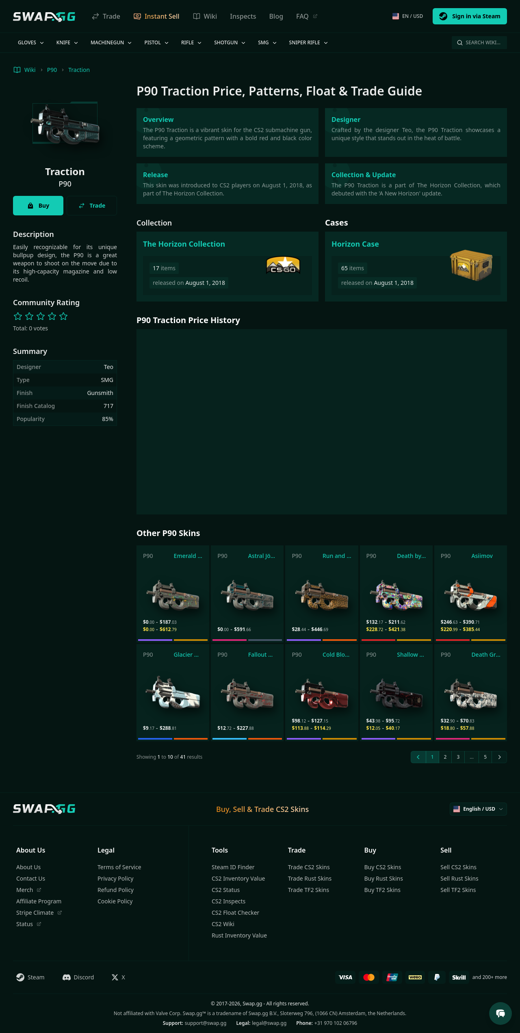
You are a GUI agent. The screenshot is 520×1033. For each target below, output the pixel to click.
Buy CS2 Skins (382, 867)
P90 (52, 70)
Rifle (192, 42)
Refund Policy (116, 890)
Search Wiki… (478, 42)
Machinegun (112, 42)
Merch (28, 890)
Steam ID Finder (233, 867)
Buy (38, 205)
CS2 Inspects (228, 901)
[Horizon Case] (416, 267)
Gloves (31, 42)
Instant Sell (156, 16)
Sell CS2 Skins (458, 867)
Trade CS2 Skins (309, 867)
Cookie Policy (115, 901)
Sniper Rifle (309, 42)
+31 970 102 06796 (335, 1023)
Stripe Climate (39, 912)
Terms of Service (119, 867)
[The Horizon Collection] (227, 267)
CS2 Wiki (223, 924)
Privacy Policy (115, 878)
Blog (276, 16)
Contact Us (30, 878)
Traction (79, 70)
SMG (267, 42)
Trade (105, 16)
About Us (28, 867)
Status (28, 924)
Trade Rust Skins (310, 878)
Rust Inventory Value (239, 935)
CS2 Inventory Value (238, 878)
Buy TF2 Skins (382, 890)
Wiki (205, 16)
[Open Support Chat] (500, 1013)
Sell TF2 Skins (458, 890)
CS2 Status (226, 890)
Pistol (157, 42)
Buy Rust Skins (383, 878)
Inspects (243, 16)
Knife (67, 42)
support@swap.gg (206, 1023)
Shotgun (230, 42)
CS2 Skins (292, 809)
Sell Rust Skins (459, 878)
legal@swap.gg (269, 1023)
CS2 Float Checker (235, 912)
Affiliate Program (38, 901)
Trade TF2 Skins (308, 890)
